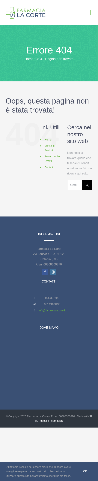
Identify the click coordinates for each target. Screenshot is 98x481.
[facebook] (45, 272)
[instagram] (53, 272)
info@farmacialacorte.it (52, 310)
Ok (85, 471)
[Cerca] (87, 185)
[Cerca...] (74, 185)
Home (48, 139)
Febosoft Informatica (51, 420)
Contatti (49, 167)
